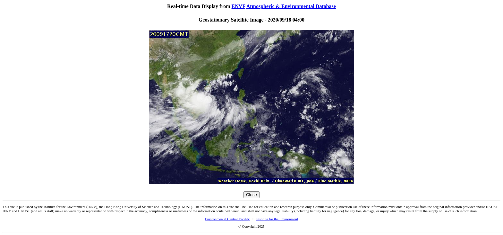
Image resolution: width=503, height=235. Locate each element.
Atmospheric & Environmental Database (291, 6)
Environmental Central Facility (227, 219)
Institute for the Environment (277, 219)
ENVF (238, 6)
